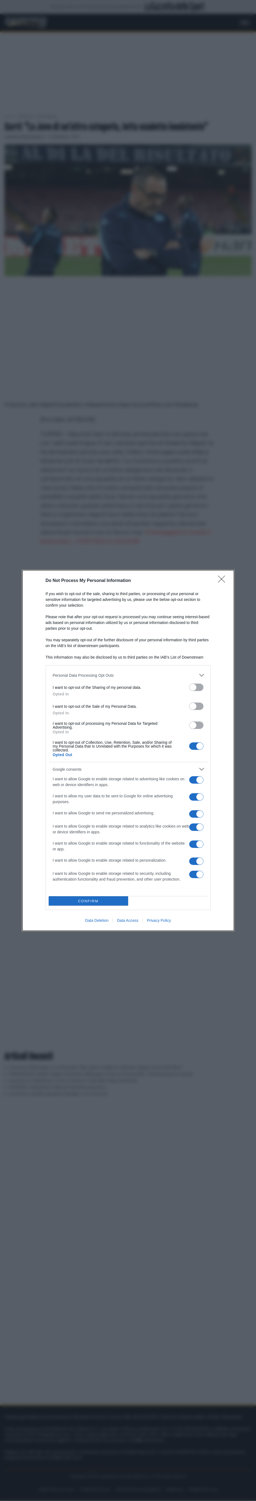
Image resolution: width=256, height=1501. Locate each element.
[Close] (223, 581)
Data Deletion (97, 920)
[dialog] (128, 750)
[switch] (196, 687)
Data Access (127, 920)
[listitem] (128, 675)
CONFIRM (88, 901)
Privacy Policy (159, 920)
